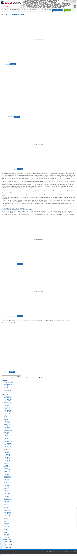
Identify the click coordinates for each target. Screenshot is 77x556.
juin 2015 (6, 520)
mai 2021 (6, 435)
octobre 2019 (7, 460)
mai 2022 (6, 418)
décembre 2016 (8, 496)
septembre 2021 (8, 430)
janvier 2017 (7, 495)
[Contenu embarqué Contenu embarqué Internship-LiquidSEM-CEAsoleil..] (38, 92)
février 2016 (7, 509)
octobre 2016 (7, 498)
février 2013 (7, 537)
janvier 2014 (7, 532)
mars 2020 (6, 452)
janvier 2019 (7, 471)
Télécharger (13, 64)
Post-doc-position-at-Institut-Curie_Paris (9, 169)
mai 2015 (6, 521)
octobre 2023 (7, 400)
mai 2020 (6, 451)
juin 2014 (6, 529)
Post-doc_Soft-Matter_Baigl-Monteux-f (9, 316)
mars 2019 (6, 468)
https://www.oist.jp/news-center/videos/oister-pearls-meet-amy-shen (17, 209)
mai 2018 (6, 484)
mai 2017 (6, 490)
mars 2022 (6, 421)
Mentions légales (8, 387)
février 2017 (7, 493)
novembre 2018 (8, 474)
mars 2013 (6, 535)
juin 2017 (6, 488)
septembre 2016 (8, 499)
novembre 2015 (8, 513)
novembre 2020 (8, 443)
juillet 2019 (6, 462)
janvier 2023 (7, 408)
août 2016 (6, 501)
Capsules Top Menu (8, 382)
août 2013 (6, 534)
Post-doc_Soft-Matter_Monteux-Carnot (9, 263)
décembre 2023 (8, 397)
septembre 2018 (8, 477)
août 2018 (6, 479)
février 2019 (7, 469)
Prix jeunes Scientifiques (10, 392)
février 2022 (7, 422)
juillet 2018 (6, 480)
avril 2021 (6, 437)
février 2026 (7, 396)
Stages (24, 10)
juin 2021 (6, 433)
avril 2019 (6, 466)
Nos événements (14, 10)
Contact (53, 551)
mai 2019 (6, 465)
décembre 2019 (8, 457)
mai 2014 (6, 531)
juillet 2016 (6, 502)
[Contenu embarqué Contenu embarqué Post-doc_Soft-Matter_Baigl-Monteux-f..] (38, 291)
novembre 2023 (8, 399)
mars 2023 (6, 405)
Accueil (49, 551)
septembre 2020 (8, 446)
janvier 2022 (7, 424)
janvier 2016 (7, 510)
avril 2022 (6, 419)
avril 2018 (6, 485)
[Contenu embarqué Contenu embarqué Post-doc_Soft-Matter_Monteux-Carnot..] (38, 239)
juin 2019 (6, 463)
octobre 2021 (7, 429)
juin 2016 (6, 504)
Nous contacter (45, 10)
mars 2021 (6, 438)
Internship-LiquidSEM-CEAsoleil (8, 116)
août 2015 (6, 517)
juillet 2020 (6, 447)
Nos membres (33, 10)
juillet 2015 (6, 518)
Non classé (6, 543)
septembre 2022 (8, 415)
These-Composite (5, 371)
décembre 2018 (8, 473)
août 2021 (6, 432)
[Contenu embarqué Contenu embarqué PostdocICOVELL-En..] (38, 39)
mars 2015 (6, 524)
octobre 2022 (7, 413)
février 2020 (7, 454)
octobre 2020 (7, 444)
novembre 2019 (8, 458)
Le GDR (4, 10)
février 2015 (7, 526)
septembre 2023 (8, 402)
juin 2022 (6, 416)
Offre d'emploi (7, 544)
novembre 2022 (8, 411)
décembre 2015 (8, 512)
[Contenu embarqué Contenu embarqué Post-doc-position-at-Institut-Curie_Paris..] (38, 144)
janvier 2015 (7, 528)
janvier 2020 (7, 455)
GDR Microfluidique (30, 377)
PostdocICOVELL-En (6, 64)
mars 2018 (6, 487)
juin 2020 (6, 449)
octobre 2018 (7, 476)
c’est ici (14, 322)
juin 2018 (6, 482)
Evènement (7, 541)
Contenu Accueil (8, 384)
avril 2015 (6, 523)
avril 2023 (6, 404)
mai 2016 (6, 506)
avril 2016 (6, 507)
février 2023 (7, 407)
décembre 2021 (8, 426)
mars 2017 (6, 491)
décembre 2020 (8, 441)
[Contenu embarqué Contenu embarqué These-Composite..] (38, 347)
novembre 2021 (8, 427)
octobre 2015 (7, 515)
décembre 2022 (8, 410)
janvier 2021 (7, 440)
